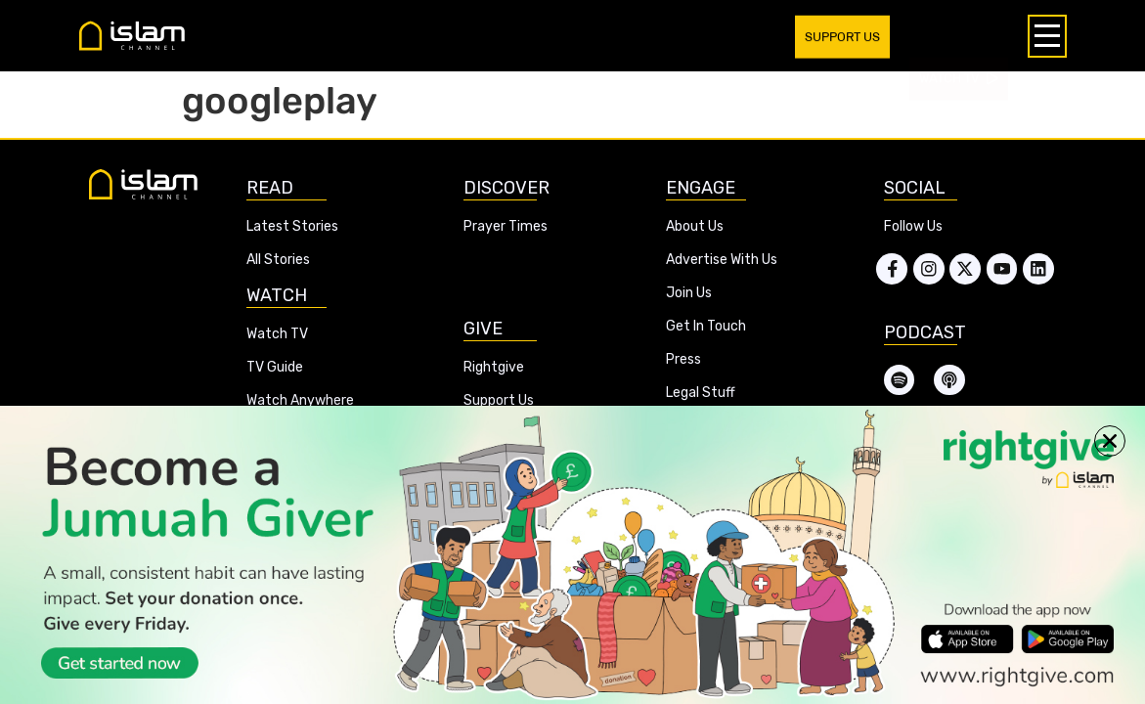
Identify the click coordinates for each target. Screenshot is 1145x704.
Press (683, 359)
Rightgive (493, 367)
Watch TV (277, 334)
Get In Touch (706, 326)
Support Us (498, 400)
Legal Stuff (700, 392)
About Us (695, 226)
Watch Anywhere (300, 400)
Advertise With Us (721, 259)
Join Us (689, 293)
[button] (1109, 441)
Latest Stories (292, 226)
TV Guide (274, 367)
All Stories (278, 259)
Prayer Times (505, 226)
